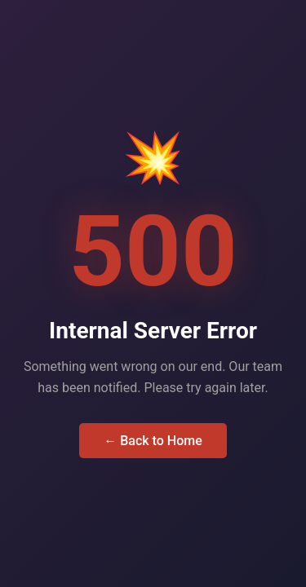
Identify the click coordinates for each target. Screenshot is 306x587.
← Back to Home (153, 440)
